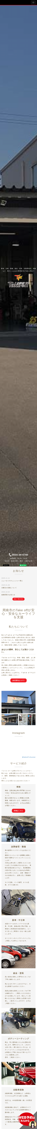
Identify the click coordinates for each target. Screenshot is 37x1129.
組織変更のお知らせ (8, 594)
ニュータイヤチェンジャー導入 (12, 581)
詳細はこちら (18, 810)
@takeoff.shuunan (29, 757)
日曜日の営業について (9, 588)
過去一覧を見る (18, 599)
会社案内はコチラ (18, 680)
